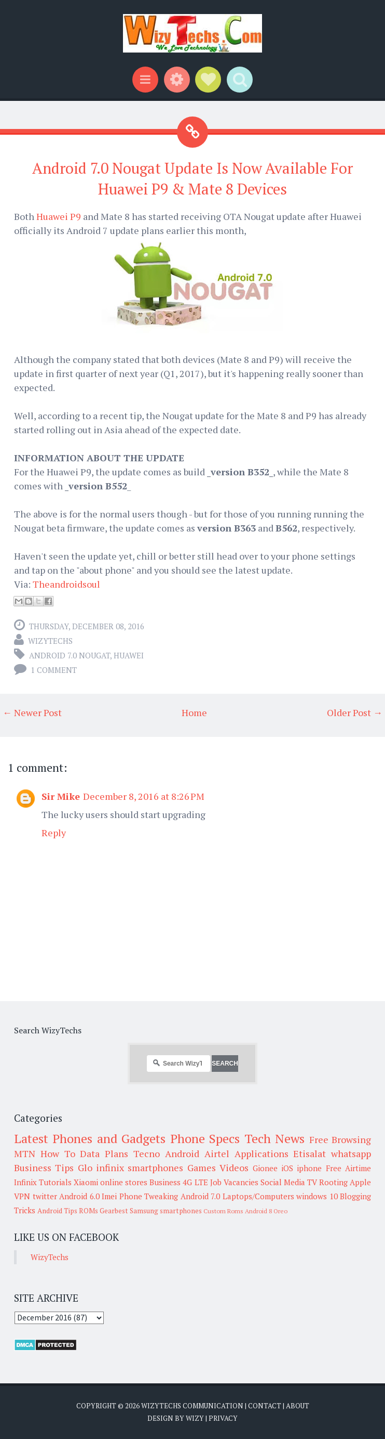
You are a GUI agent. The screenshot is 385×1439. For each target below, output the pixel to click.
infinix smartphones (139, 1167)
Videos (234, 1167)
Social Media (282, 1182)
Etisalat (309, 1153)
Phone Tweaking (148, 1196)
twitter (45, 1196)
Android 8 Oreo (266, 1211)
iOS (287, 1168)
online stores (123, 1182)
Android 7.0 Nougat (69, 655)
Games (201, 1167)
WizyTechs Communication (192, 1405)
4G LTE (195, 1182)
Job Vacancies (234, 1182)
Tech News (274, 1138)
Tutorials (55, 1182)
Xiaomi (86, 1182)
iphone (309, 1168)
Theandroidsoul (66, 584)
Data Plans (104, 1153)
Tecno (146, 1153)
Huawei (129, 655)
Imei (109, 1196)
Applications (261, 1153)
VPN (22, 1196)
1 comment (54, 670)
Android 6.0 (79, 1196)
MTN (24, 1153)
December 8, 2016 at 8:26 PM (143, 796)
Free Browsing (340, 1139)
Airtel (216, 1153)
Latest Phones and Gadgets (90, 1138)
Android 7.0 (201, 1196)
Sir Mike (61, 796)
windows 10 (317, 1196)
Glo (85, 1167)
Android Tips (57, 1210)
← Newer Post (32, 712)
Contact (264, 1405)
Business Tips (44, 1167)
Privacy (223, 1418)
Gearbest (114, 1210)
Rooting (333, 1182)
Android (182, 1153)
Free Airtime (348, 1168)
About (297, 1405)
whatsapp (351, 1153)
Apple (360, 1182)
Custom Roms (223, 1211)
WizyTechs (50, 641)
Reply (54, 832)
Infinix (25, 1182)
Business (165, 1182)
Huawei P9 (58, 216)
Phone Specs (205, 1138)
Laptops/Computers (258, 1196)
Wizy (195, 1418)
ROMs (88, 1210)
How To (57, 1153)
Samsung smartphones (166, 1210)
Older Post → (354, 712)
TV (312, 1182)
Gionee (265, 1168)
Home (194, 712)
